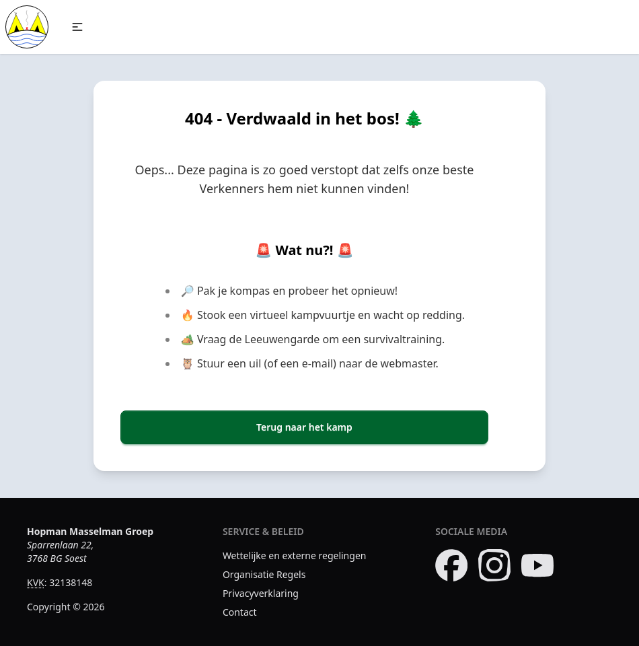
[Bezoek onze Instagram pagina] (494, 565)
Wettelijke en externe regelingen (295, 555)
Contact (240, 612)
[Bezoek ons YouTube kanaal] (537, 565)
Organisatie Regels (264, 574)
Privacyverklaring (261, 593)
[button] (77, 27)
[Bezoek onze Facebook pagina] (451, 565)
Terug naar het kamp (304, 427)
